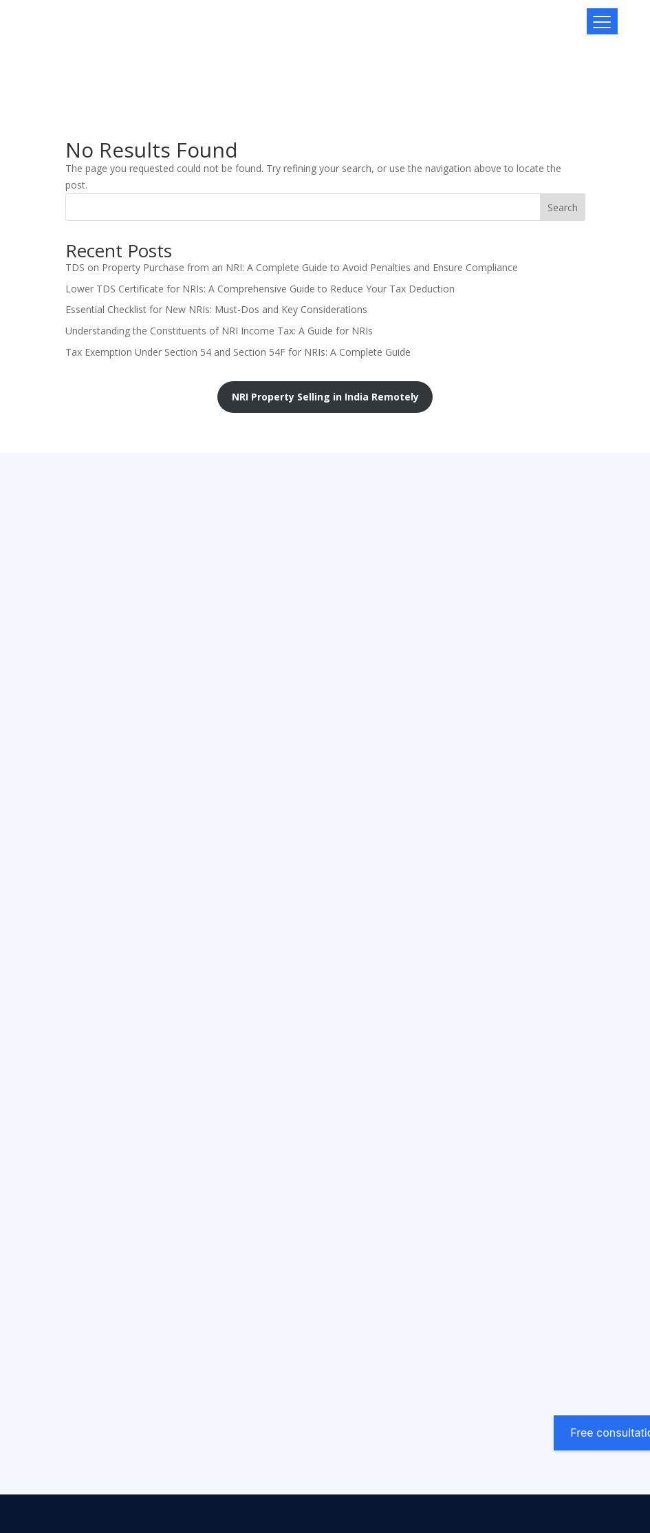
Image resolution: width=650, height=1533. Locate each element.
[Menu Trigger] (602, 21)
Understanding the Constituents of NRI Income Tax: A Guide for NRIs (219, 330)
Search (563, 207)
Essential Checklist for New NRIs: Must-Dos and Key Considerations (216, 309)
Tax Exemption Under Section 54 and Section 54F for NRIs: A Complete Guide (238, 351)
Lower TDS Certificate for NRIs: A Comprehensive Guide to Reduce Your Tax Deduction (260, 288)
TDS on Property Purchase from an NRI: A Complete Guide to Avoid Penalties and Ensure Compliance (291, 267)
